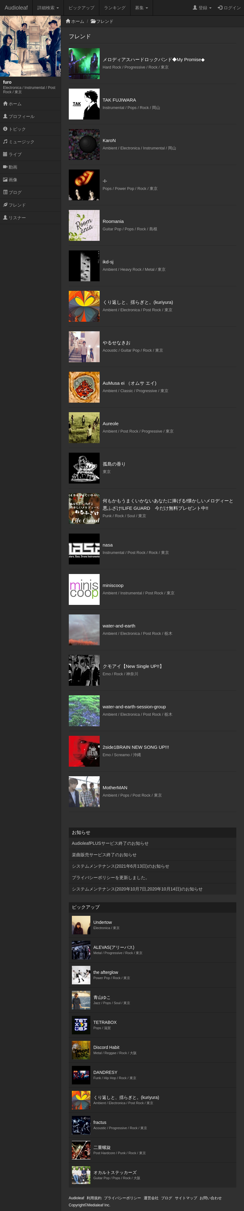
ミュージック (19, 141)
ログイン (229, 7)
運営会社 (151, 1198)
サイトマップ (186, 1198)
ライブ (12, 154)
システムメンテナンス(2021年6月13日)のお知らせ (120, 866)
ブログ (12, 192)
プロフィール (19, 116)
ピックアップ (81, 7)
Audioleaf (16, 8)
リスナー (14, 217)
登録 (202, 7)
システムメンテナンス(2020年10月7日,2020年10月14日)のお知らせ (137, 888)
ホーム (12, 103)
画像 (10, 179)
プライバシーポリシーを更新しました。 (111, 877)
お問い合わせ (211, 1198)
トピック (14, 129)
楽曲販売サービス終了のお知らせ (104, 854)
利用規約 (94, 1198)
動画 (10, 167)
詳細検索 (48, 7)
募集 (141, 7)
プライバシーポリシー (122, 1198)
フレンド (14, 205)
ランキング (115, 7)
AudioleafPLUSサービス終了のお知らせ (110, 843)
